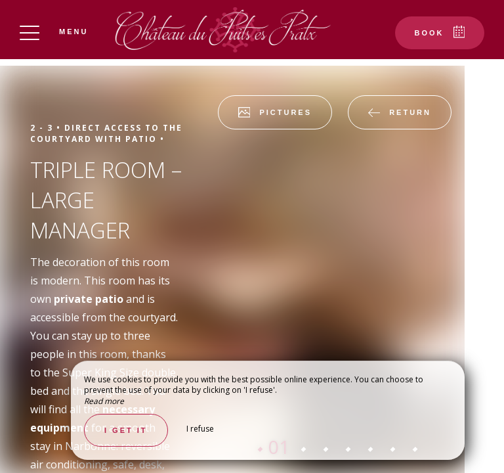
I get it (126, 430)
